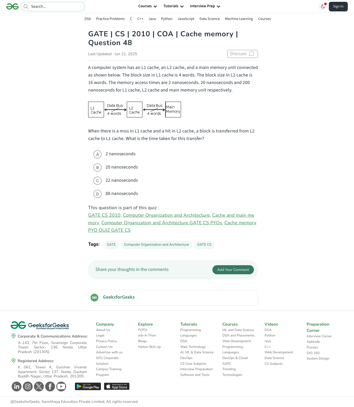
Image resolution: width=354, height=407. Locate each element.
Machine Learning (239, 19)
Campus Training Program (108, 372)
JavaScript (186, 19)
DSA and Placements (239, 335)
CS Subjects (274, 363)
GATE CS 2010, (105, 215)
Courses (264, 19)
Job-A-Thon (147, 335)
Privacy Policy (106, 341)
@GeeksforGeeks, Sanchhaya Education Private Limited (57, 401)
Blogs (142, 341)
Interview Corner (319, 336)
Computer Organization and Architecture (156, 245)
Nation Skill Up (149, 347)
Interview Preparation (196, 369)
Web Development (237, 341)
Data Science (209, 19)
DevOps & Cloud (235, 358)
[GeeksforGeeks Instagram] (27, 386)
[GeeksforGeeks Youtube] (60, 386)
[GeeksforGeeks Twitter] (38, 386)
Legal (100, 335)
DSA (88, 19)
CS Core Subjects (193, 363)
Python (166, 19)
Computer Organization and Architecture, (167, 215)
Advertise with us (109, 352)
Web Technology (193, 347)
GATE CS (204, 245)
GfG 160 (313, 353)
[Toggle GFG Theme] (322, 6)
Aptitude (313, 341)
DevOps (186, 358)
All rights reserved (122, 401)
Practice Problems (110, 19)
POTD (142, 330)
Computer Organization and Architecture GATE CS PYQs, (162, 223)
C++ (140, 19)
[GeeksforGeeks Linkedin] (16, 386)
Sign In (338, 6)
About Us (103, 330)
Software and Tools (195, 375)
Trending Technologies (232, 372)
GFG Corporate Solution (107, 361)
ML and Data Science (238, 330)
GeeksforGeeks (119, 297)
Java (152, 19)
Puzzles (312, 347)
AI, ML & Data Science (197, 352)
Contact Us (104, 347)
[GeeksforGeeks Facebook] (49, 386)
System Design (318, 358)
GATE (111, 245)
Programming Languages (190, 333)
